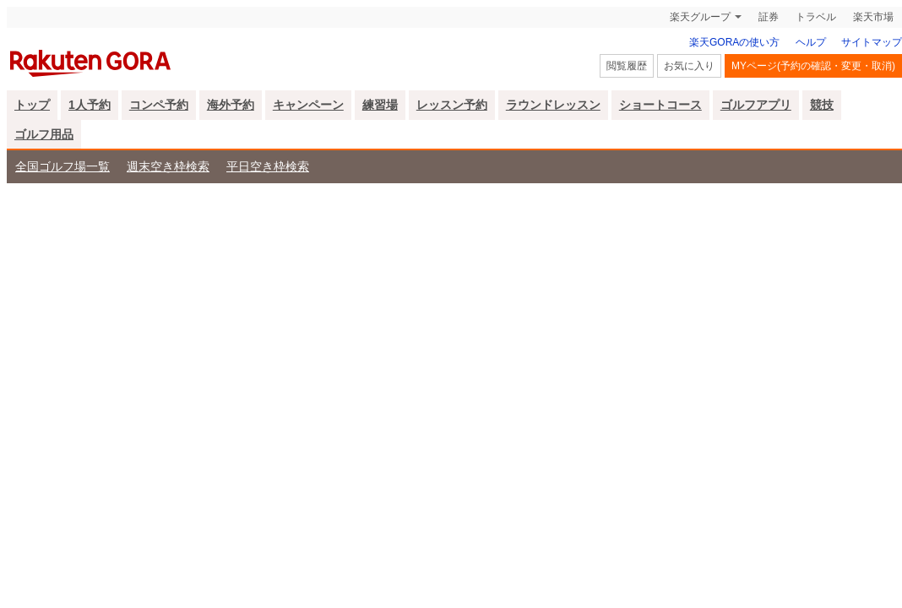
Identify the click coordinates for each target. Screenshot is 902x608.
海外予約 (230, 104)
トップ (32, 104)
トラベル (816, 17)
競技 (822, 104)
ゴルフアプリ (755, 104)
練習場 (380, 104)
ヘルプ (811, 42)
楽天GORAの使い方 (734, 42)
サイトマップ (871, 42)
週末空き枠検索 (168, 166)
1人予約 (89, 104)
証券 (768, 17)
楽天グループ (700, 17)
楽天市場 (873, 17)
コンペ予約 (158, 104)
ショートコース (660, 104)
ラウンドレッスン (553, 104)
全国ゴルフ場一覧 (62, 166)
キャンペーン (308, 104)
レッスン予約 (451, 104)
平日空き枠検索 (267, 166)
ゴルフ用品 (43, 134)
